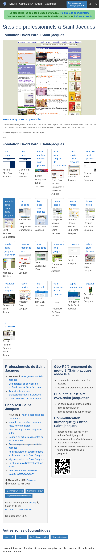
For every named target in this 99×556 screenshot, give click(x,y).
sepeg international (75, 285)
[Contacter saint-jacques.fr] (95, 4)
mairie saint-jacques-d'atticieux (10, 249)
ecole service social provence (74, 156)
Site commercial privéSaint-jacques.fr (76, 4)
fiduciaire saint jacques (90, 155)
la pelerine (25, 203)
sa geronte (41, 285)
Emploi (38, 4)
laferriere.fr (9, 537)
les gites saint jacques (41, 206)
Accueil (13, 4)
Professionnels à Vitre (39, 537)
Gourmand (50, 4)
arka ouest (7, 153)
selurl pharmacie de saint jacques (58, 288)
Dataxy (32, 502)
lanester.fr (22, 537)
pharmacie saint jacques (58, 248)
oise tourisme (41, 246)
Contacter (31, 480)
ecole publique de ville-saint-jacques (41, 158)
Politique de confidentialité (74, 13)
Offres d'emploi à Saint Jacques (25, 398)
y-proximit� (10, 325)
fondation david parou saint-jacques (9, 208)
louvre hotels (56, 203)
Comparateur (26, 4)
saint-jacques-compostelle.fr (23, 119)
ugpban (90, 283)
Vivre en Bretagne (59, 537)
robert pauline (24, 285)
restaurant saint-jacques (10, 287)
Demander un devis (15, 491)
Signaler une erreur (35, 491)
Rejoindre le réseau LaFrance (19, 496)
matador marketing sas (26, 248)
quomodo (74, 244)
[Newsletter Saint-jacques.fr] (90, 4)
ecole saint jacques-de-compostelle (58, 158)
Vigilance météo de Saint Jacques (26, 459)
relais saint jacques (90, 248)
